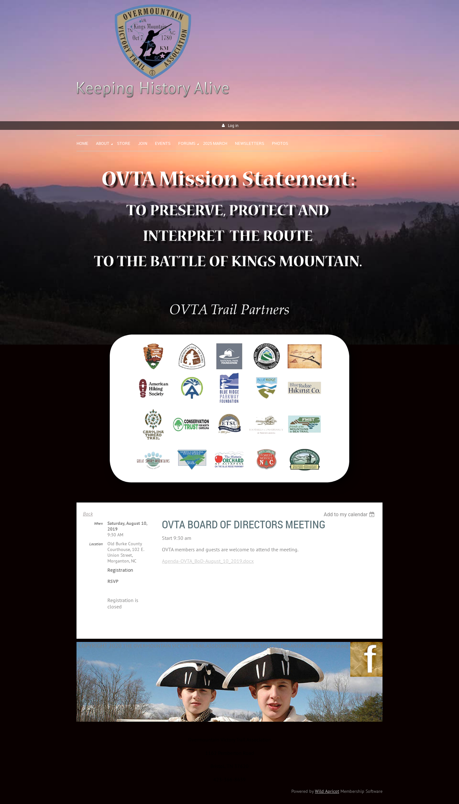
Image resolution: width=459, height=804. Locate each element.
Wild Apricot (327, 791)
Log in (233, 125)
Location (96, 543)
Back (88, 513)
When (98, 523)
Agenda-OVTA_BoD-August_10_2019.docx (208, 561)
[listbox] (350, 514)
